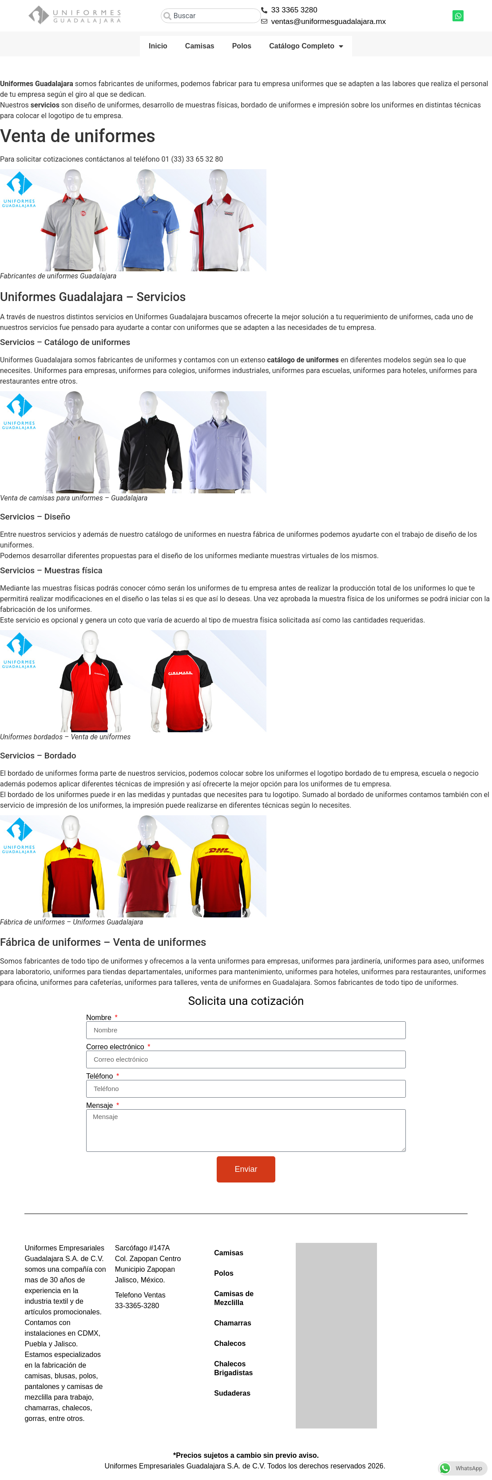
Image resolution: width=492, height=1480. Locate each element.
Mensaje (100, 1105)
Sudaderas (232, 1393)
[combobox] (211, 15)
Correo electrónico (116, 1047)
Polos (242, 46)
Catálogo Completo (306, 46)
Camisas (199, 46)
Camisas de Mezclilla (234, 1298)
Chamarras (232, 1323)
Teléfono (100, 1076)
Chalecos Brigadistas (233, 1368)
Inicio (158, 46)
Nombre (99, 1017)
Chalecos (230, 1343)
